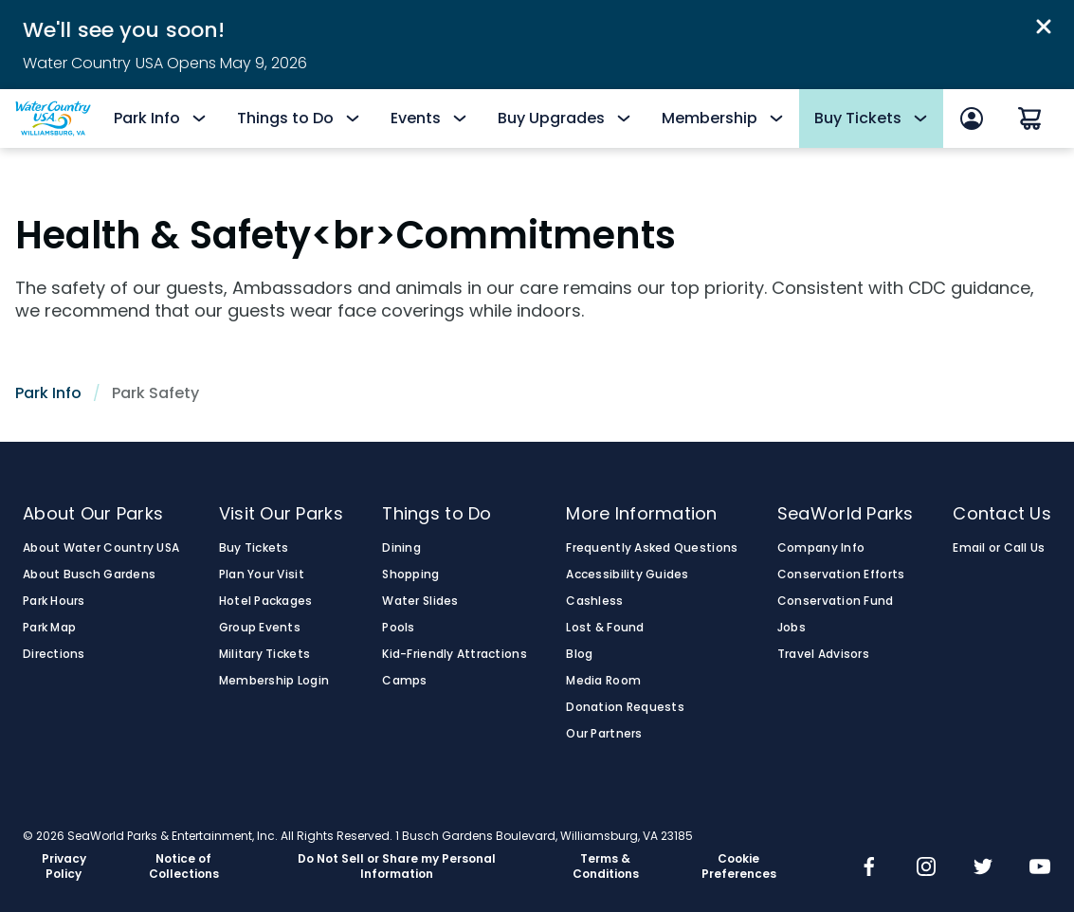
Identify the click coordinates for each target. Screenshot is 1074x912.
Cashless (594, 601)
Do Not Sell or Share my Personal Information (397, 866)
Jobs (791, 627)
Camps (404, 680)
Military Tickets (264, 654)
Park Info (48, 393)
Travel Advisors (823, 654)
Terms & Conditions (606, 866)
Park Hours (54, 601)
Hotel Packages (266, 601)
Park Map (49, 627)
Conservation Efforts (840, 574)
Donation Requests (625, 707)
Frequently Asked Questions (651, 548)
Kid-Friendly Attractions (454, 654)
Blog (579, 654)
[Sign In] (971, 118)
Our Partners (604, 733)
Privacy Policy (64, 866)
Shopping (410, 574)
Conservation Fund (835, 601)
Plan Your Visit (261, 574)
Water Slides (420, 601)
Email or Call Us (999, 548)
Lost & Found (605, 627)
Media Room (603, 680)
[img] (869, 868)
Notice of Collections (184, 866)
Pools (398, 627)
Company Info (821, 548)
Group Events (259, 627)
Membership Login (274, 680)
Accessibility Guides (627, 574)
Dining (401, 548)
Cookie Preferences (738, 866)
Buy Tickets (254, 548)
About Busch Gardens (89, 574)
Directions (54, 654)
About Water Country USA (101, 548)
